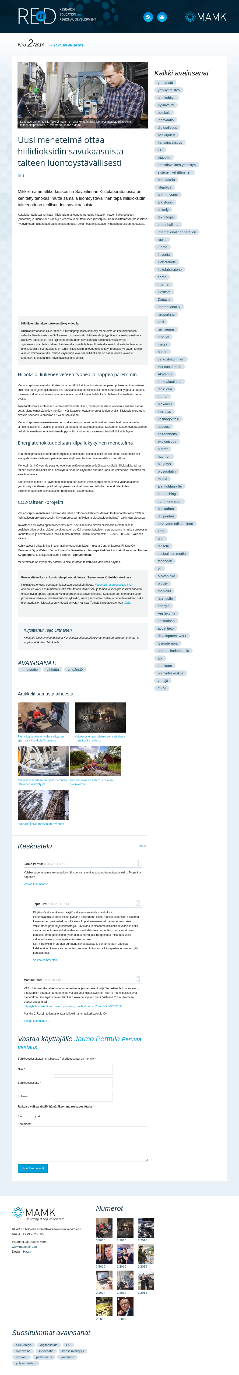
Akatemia (165, 374)
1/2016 (146, 1238)
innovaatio (30, 669)
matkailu (164, 591)
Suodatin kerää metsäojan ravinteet (41, 824)
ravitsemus (166, 329)
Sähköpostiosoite (29, 1082)
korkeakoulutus (169, 382)
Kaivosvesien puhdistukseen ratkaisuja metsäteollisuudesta (100, 738)
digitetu (163, 546)
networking (166, 314)
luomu (162, 397)
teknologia (166, 217)
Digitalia (164, 299)
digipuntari (166, 516)
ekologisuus (167, 441)
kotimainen (166, 621)
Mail (162, 17)
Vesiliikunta (166, 613)
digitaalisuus (167, 127)
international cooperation (177, 232)
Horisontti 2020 (169, 367)
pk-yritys (164, 464)
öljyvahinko (166, 576)
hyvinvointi (166, 105)
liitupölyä (164, 187)
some (162, 277)
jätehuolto (165, 598)
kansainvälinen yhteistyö (177, 165)
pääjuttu (52, 669)
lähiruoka (165, 389)
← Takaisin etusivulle (66, 45)
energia (163, 606)
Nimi (21, 1069)
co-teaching (167, 494)
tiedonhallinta (168, 225)
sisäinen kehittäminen (174, 172)
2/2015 (125, 1264)
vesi (161, 322)
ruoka (162, 240)
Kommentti (24, 1124)
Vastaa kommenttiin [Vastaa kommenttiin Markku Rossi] (37, 1020)
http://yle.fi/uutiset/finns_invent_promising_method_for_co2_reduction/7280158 (73, 1006)
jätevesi (164, 426)
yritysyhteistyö (169, 90)
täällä (127, 602)
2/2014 (125, 1290)
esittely (163, 210)
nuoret (163, 449)
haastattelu (166, 180)
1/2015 (146, 1264)
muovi (162, 479)
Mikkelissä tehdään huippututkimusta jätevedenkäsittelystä (42, 782)
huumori (164, 456)
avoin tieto (166, 628)
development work (172, 636)
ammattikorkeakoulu (173, 651)
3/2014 (104, 1290)
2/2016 (125, 1238)
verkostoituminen (171, 359)
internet (163, 284)
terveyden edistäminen (175, 524)
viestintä (164, 292)
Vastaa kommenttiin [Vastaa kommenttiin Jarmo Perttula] (37, 884)
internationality (169, 307)
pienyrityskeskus (170, 673)
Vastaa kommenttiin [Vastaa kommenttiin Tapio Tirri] (46, 960)
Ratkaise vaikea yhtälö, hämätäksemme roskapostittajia (56, 1106)
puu (161, 539)
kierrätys (164, 411)
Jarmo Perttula (97, 1039)
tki (159, 568)
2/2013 (104, 1317)
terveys (163, 337)
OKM (162, 688)
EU (160, 150)
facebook (165, 561)
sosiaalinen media (172, 554)
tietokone (165, 666)
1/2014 (146, 1290)
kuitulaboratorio (170, 269)
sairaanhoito (167, 434)
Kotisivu (23, 1096)
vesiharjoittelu (168, 419)
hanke (162, 352)
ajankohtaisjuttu (170, 486)
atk (160, 658)
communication (169, 501)
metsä (162, 344)
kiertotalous (167, 262)
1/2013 (125, 1317)
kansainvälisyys (170, 142)
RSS (148, 17)
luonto (162, 247)
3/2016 (104, 1238)
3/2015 (104, 1264)
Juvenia (164, 254)
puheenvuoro (168, 195)
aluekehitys (166, 98)
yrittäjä (163, 681)
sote (161, 531)
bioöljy (163, 583)
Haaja (27, 1251)
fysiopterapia (168, 643)
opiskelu (164, 112)
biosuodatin (167, 471)
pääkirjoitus (167, 135)
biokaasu (165, 404)
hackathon (166, 509)
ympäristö (75, 669)
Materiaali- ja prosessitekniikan (114, 584)
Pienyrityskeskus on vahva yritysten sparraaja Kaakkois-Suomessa (41, 738)
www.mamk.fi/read (24, 1246)
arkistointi (165, 202)
